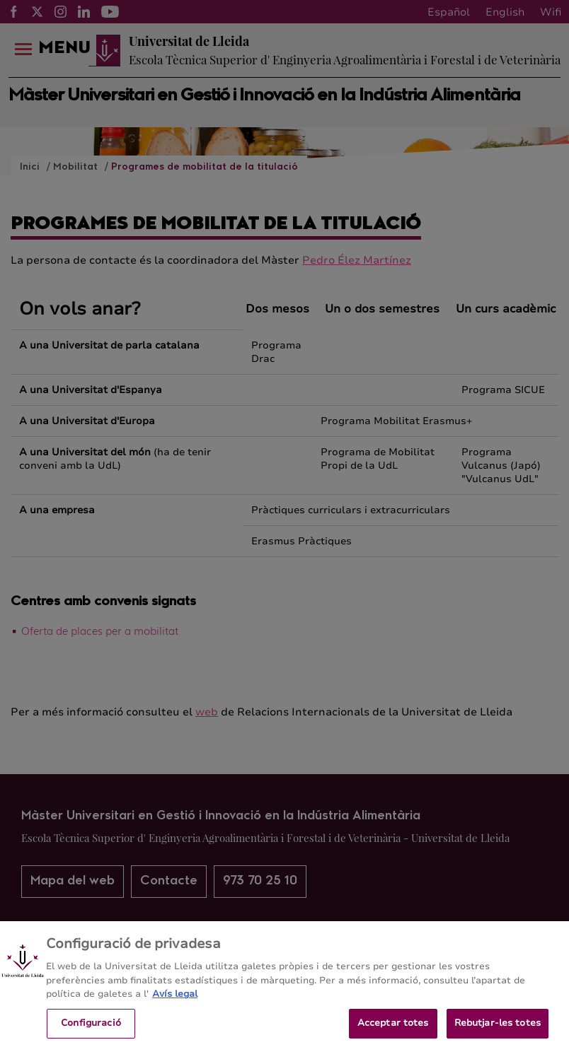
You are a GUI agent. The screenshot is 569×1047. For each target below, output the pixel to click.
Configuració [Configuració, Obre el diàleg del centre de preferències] (91, 1029)
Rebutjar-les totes (497, 1029)
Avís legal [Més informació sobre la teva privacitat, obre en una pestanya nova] (174, 1000)
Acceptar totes (393, 1029)
